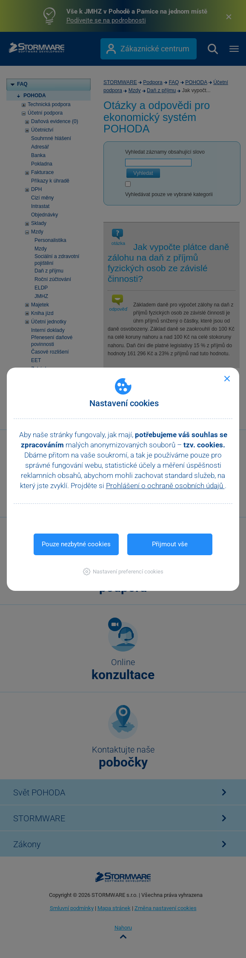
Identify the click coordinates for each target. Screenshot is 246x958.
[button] (123, 571)
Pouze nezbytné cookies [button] (76, 544)
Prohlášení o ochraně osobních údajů (165, 485)
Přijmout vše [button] (170, 544)
